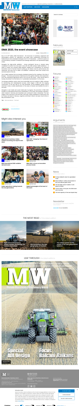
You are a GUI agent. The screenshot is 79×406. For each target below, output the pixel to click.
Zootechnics (61, 162)
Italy (61, 144)
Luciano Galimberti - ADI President (60, 147)
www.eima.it (65, 379)
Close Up (57, 111)
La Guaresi (65, 146)
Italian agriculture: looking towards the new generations (12, 187)
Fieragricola (56, 141)
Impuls (55, 143)
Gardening (57, 110)
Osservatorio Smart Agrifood (59, 152)
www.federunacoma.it (32, 383)
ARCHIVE (37, 7)
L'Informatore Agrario (58, 146)
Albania (60, 128)
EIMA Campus (70, 82)
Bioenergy (57, 99)
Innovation (70, 83)
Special (69, 105)
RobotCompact (69, 155)
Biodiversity (65, 130)
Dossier (56, 85)
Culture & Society (71, 94)
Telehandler (59, 159)
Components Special (72, 91)
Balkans (60, 130)
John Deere (65, 144)
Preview (69, 85)
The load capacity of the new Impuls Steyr (66, 192)
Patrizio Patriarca (69, 152)
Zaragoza (56, 162)
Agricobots (56, 127)
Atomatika (56, 130)
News (56, 106)
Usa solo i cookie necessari (66, 396)
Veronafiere (63, 161)
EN (76, 7)
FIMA (60, 141)
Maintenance (58, 96)
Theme (56, 91)
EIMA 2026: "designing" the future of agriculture (37, 139)
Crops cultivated (69, 133)
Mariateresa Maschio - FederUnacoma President (64, 149)
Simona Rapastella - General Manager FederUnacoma (65, 158)
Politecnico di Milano (58, 153)
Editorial (69, 80)
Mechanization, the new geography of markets (38, 245)
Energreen (72, 134)
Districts (57, 102)
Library (56, 78)
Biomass (69, 103)
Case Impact (72, 131)
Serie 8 (55, 156)
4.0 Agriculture (60, 125)
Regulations (58, 92)
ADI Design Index (72, 125)
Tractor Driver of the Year (67, 159)
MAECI (69, 147)
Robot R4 (63, 155)
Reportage (57, 105)
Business (57, 89)
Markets (57, 103)
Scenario (69, 86)
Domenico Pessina (57, 134)
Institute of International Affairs (63, 143)
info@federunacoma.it (7, 382)
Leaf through (70, 50)
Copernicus (62, 133)
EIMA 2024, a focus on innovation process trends (36, 164)
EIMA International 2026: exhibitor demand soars (11, 164)
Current (69, 111)
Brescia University (57, 131)
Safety (56, 94)
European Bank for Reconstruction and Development (64, 137)
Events (68, 106)
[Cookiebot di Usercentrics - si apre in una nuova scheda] (7, 404)
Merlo (64, 150)
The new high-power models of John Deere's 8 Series (64, 185)
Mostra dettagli (60, 403)
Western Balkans (69, 161)
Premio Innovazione (67, 153)
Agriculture (56, 128)
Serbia (74, 155)
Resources (69, 77)
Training (57, 77)
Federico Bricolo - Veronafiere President (62, 140)
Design (75, 133)
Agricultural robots (68, 127)
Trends (69, 88)
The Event (16, 100)
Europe (55, 136)
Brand (56, 83)
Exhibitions (70, 99)
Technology (70, 100)
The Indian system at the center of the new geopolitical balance (67, 244)
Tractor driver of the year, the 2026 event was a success (66, 189)
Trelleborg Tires (57, 161)
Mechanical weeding (58, 150)
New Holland (68, 150)
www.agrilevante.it (63, 380)
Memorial (57, 80)
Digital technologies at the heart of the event (37, 187)
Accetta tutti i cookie (66, 388)
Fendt (72, 140)
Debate (68, 92)
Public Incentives (57, 155)
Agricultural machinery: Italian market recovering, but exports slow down (12, 140)
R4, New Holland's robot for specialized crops (65, 177)
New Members (70, 89)
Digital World (58, 82)
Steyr (55, 159)
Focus (68, 108)
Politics (57, 97)
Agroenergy (70, 97)
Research (69, 102)
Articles (69, 53)
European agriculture (61, 136)
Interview (69, 78)
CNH (58, 133)
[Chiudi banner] (77, 387)
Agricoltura (61, 127)
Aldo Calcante (66, 128)
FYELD (73, 141)
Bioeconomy (58, 88)
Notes (56, 108)
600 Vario (66, 125)
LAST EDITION (28, 7)
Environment (58, 100)
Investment (73, 143)
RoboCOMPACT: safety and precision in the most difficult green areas (65, 181)
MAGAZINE (45, 7)
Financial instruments (66, 141)
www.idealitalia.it (15, 108)
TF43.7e (55, 125)
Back (48, 53)
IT (74, 7)
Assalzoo (72, 128)
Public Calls (58, 86)
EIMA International (9, 100)
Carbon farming (65, 131)
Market (69, 110)
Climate (55, 133)
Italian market (56, 144)
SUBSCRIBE (56, 208)
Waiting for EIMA (71, 96)
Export (65, 139)
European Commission (58, 139)
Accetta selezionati (66, 392)
